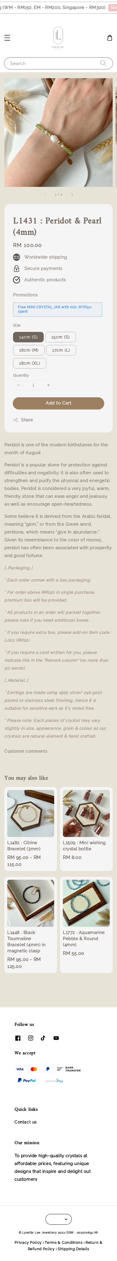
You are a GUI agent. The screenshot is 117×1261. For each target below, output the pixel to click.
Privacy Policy (28, 1242)
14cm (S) (28, 337)
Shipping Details (73, 1249)
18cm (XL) (29, 363)
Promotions (25, 295)
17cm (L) (61, 350)
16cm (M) (29, 350)
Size (17, 325)
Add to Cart (59, 403)
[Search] (103, 63)
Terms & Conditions (64, 1242)
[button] (7, 37)
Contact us (25, 1122)
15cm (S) (60, 337)
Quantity (21, 375)
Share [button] (23, 420)
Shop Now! (88, 7)
